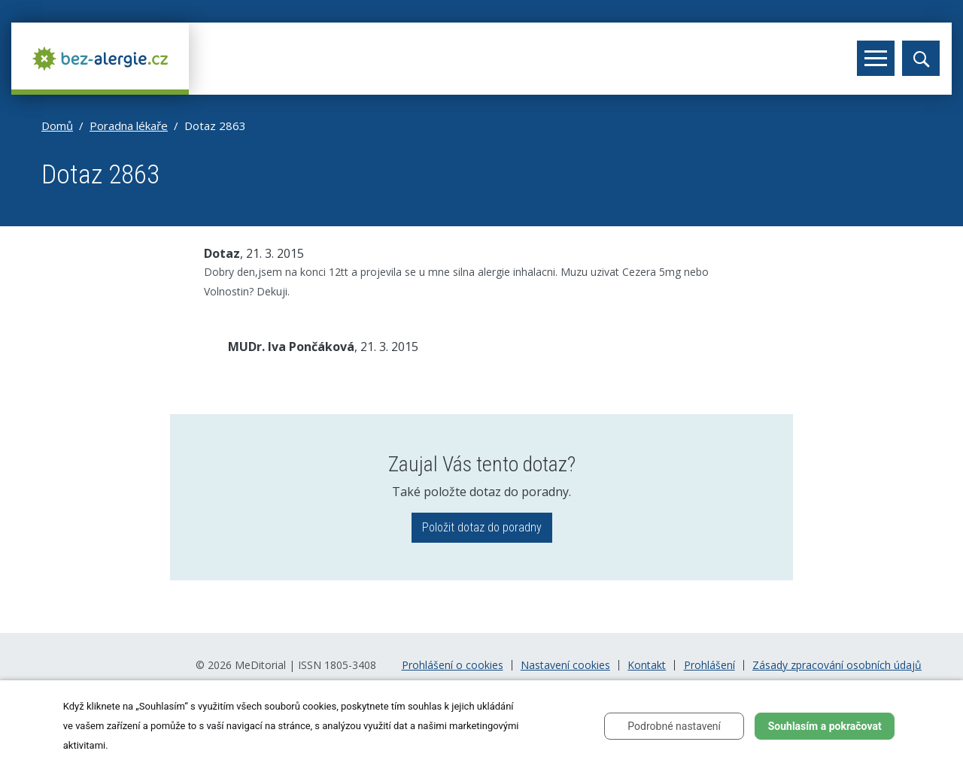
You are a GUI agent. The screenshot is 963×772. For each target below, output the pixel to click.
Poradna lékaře (129, 125)
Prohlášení (709, 665)
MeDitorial (260, 665)
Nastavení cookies (565, 665)
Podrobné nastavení (674, 726)
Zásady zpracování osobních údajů (837, 665)
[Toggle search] (921, 58)
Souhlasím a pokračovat (825, 726)
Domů (57, 125)
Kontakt (646, 665)
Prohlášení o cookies (452, 665)
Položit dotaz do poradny (482, 527)
